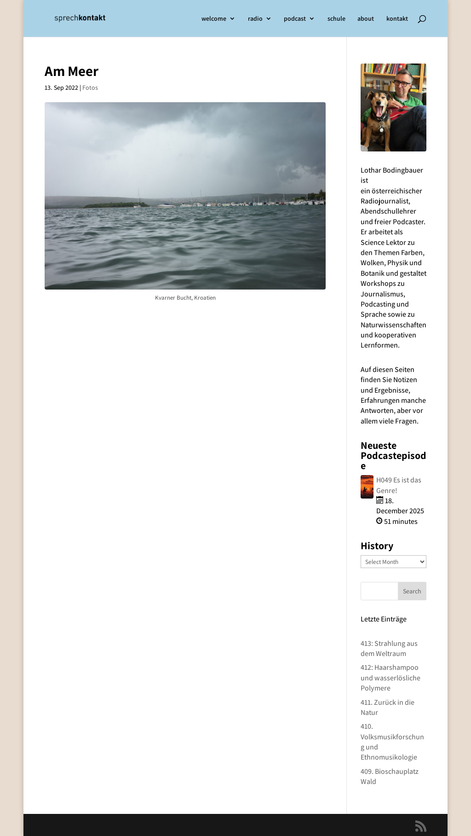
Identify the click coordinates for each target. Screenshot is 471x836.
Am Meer (71, 70)
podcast (295, 19)
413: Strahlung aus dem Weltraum (389, 648)
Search (412, 591)
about (365, 19)
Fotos (90, 87)
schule (336, 19)
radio (255, 19)
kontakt (397, 19)
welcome (213, 19)
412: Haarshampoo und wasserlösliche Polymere (390, 677)
